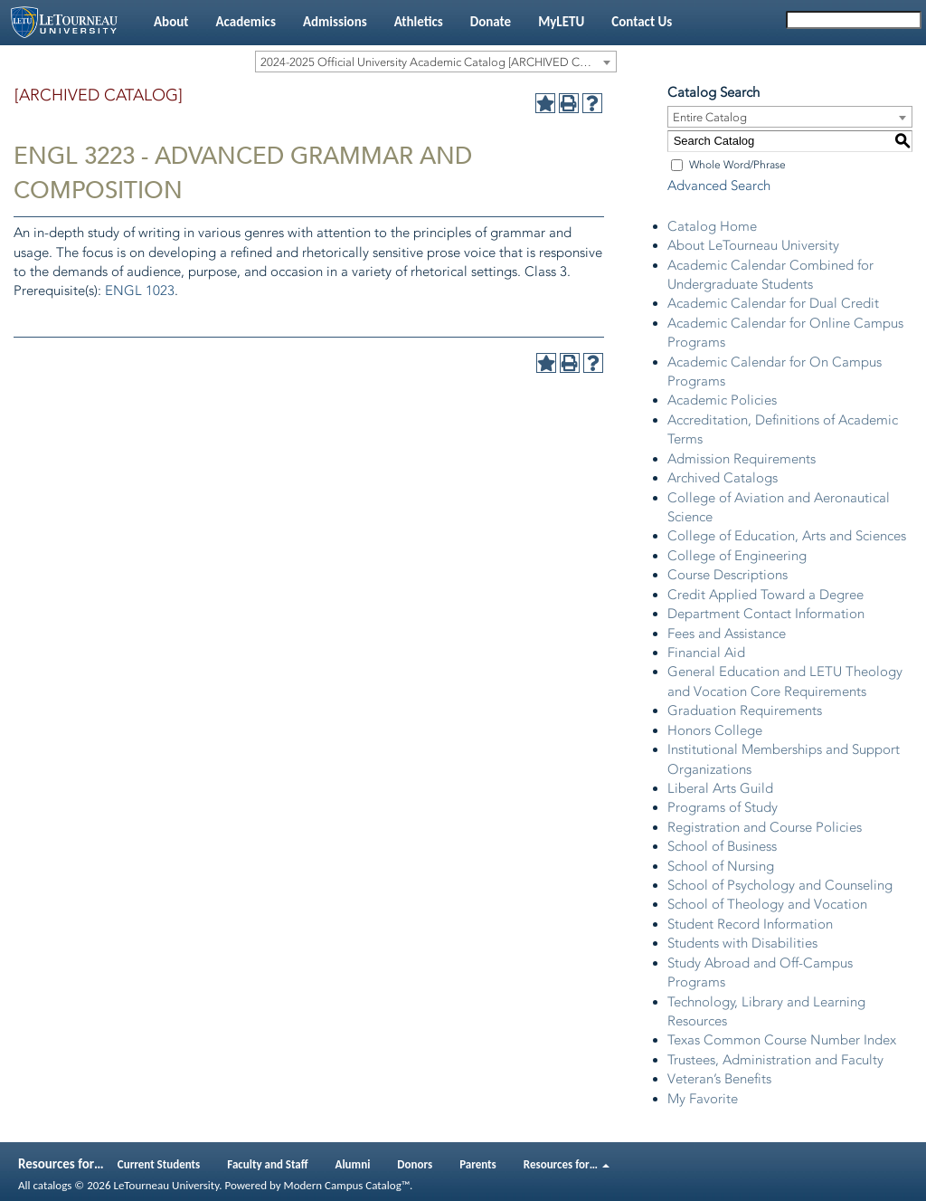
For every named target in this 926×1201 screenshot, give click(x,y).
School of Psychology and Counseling (780, 885)
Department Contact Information (766, 613)
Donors (414, 1164)
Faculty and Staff (267, 1164)
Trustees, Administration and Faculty (775, 1060)
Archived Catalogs (722, 478)
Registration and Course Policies (764, 827)
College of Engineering (737, 556)
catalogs (52, 1185)
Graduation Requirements (744, 710)
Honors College (714, 730)
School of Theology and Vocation (767, 904)
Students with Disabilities (742, 943)
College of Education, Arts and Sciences (786, 536)
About (171, 22)
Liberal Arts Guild (720, 788)
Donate (490, 22)
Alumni (353, 1164)
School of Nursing (720, 866)
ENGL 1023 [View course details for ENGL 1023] (140, 290)
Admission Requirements (741, 459)
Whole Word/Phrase (737, 164)
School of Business (722, 846)
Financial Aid (706, 652)
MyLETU (561, 22)
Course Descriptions (727, 575)
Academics (245, 22)
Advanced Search (718, 185)
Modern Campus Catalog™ (347, 1185)
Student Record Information (750, 924)
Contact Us (641, 22)
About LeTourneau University (753, 245)
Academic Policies (722, 400)
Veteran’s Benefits (719, 1079)
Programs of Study (722, 807)
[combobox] (436, 61)
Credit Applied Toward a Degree (765, 594)
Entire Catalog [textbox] (710, 117)
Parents (477, 1164)
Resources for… (566, 1164)
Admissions (335, 22)
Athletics (418, 22)
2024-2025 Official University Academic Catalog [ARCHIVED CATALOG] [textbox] (438, 62)
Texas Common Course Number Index (781, 1040)
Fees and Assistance (726, 633)
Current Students (159, 1164)
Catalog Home (712, 226)
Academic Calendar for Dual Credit (773, 303)
